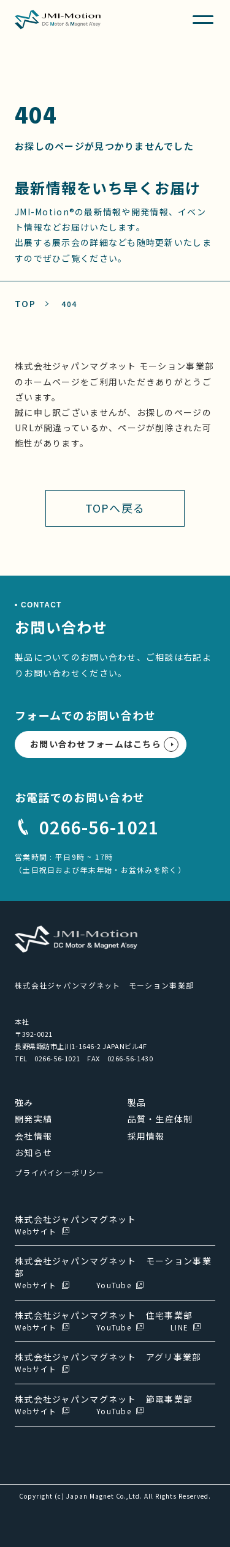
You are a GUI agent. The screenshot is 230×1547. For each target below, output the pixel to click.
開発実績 (33, 1119)
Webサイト (36, 1231)
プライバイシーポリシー (59, 1172)
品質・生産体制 (160, 1119)
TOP (25, 303)
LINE (179, 1327)
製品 (137, 1102)
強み (24, 1102)
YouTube (113, 1285)
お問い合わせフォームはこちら (95, 744)
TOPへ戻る (115, 508)
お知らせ (33, 1152)
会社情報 (33, 1136)
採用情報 (146, 1136)
